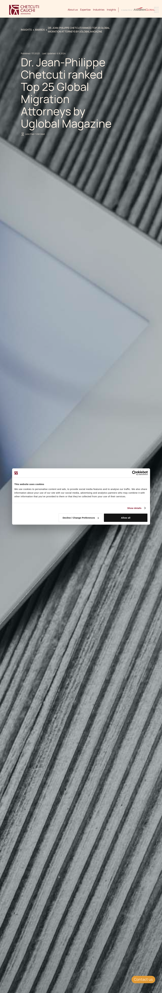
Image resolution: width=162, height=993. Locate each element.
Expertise (85, 9)
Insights (111, 9)
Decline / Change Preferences (81, 517)
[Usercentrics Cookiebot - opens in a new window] (134, 473)
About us (73, 9)
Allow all (125, 517)
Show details (134, 508)
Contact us (143, 979)
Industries (98, 9)
